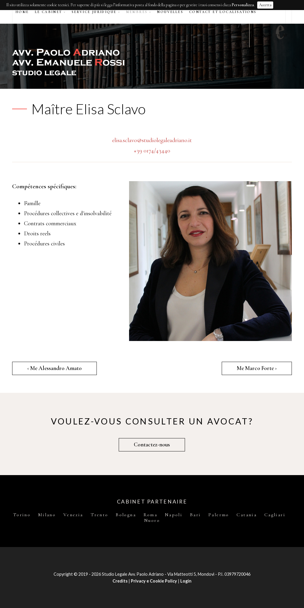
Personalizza (243, 4)
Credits (120, 580)
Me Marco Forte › (257, 368)
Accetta (265, 4)
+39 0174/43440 (152, 150)
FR (270, 35)
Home (22, 12)
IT (255, 35)
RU (285, 35)
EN (263, 35)
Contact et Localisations (223, 12)
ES (277, 35)
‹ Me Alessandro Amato (54, 368)
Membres (137, 12)
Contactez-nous (152, 444)
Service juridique (94, 12)
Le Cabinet (48, 12)
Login (186, 580)
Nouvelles (170, 12)
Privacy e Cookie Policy (154, 580)
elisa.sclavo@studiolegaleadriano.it (152, 140)
